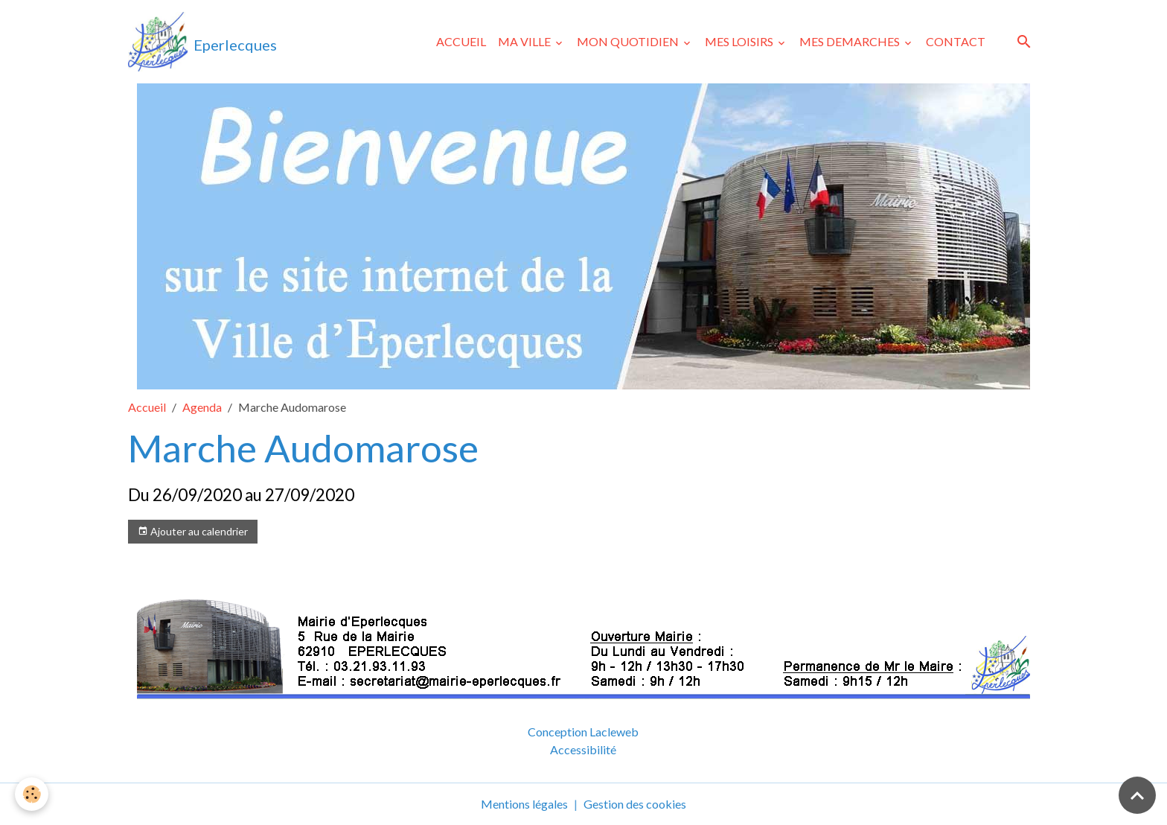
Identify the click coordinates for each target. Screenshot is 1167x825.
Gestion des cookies (635, 804)
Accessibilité (583, 749)
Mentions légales (524, 804)
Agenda (202, 407)
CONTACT (955, 41)
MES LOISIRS (740, 41)
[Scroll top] (1137, 795)
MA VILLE (525, 41)
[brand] (202, 41)
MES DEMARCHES (850, 41)
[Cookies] (31, 794)
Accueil (147, 407)
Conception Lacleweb (583, 731)
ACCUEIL (461, 41)
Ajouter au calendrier (193, 531)
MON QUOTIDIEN (629, 41)
